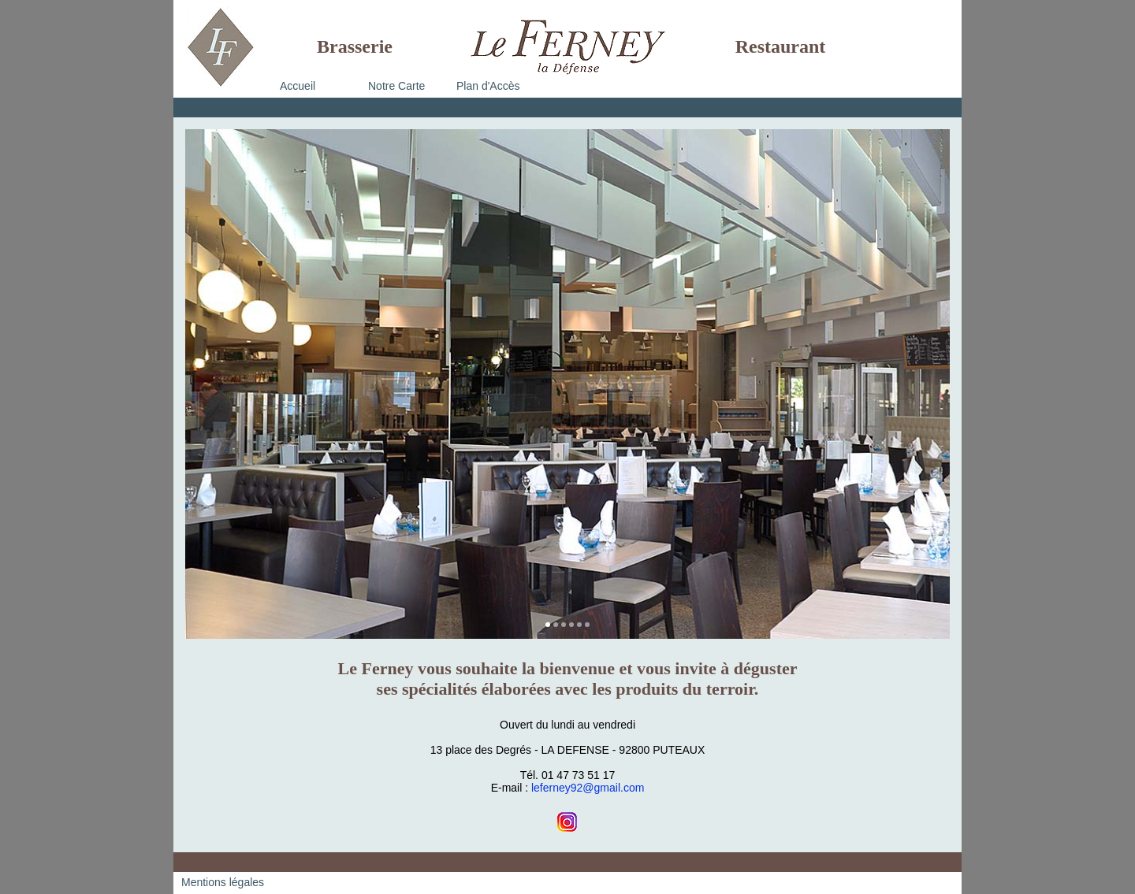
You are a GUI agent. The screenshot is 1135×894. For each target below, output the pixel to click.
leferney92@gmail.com (587, 787)
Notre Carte (396, 86)
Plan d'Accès (488, 86)
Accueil (297, 86)
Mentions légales (222, 882)
